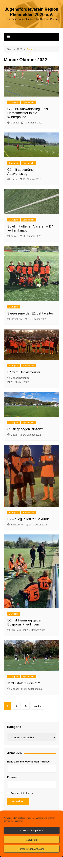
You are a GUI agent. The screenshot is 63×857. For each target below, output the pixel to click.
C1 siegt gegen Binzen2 (25, 429)
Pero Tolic (14, 630)
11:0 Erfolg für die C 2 (23, 683)
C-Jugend (13, 102)
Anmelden (18, 801)
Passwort (12, 777)
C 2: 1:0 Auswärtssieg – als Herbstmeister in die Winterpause (27, 113)
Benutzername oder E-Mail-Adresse (28, 761)
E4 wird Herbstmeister (23, 372)
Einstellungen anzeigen (31, 848)
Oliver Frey (14, 319)
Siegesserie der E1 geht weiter (30, 313)
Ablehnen (31, 839)
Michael (13, 122)
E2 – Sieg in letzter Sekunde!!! (30, 519)
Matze (12, 179)
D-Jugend (13, 219)
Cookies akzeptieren (31, 830)
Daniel (12, 236)
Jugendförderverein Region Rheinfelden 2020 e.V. (31, 12)
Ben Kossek (15, 524)
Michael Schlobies (18, 378)
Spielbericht (28, 102)
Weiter (37, 706)
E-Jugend (13, 306)
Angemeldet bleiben (22, 793)
